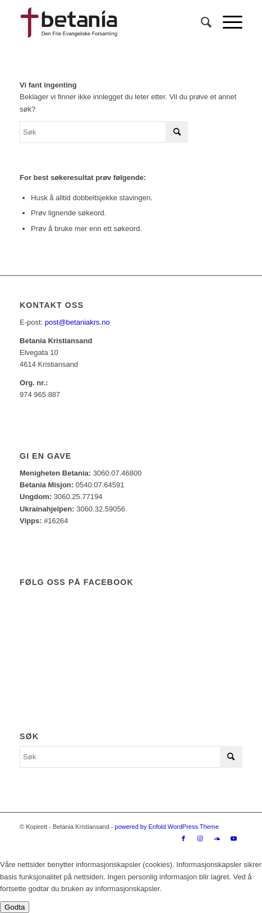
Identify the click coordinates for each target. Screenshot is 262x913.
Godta (14, 907)
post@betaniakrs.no (77, 322)
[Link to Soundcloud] (217, 838)
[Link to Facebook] (183, 838)
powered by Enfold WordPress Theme (167, 826)
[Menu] (227, 22)
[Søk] (201, 22)
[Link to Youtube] (234, 838)
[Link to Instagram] (200, 838)
